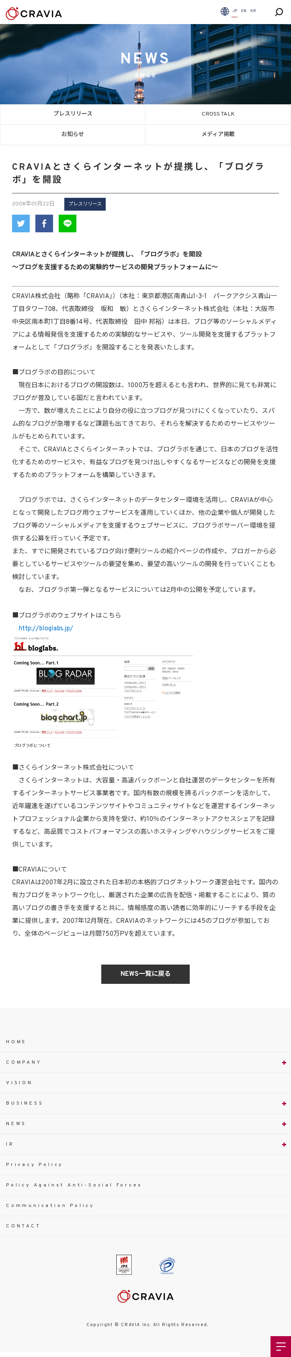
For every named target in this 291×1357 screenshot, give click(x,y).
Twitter (21, 223)
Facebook (44, 223)
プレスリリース (72, 114)
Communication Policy (50, 1206)
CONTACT (23, 1226)
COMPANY (24, 1062)
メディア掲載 (218, 134)
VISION (19, 1083)
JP (234, 11)
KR (253, 11)
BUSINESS (24, 1103)
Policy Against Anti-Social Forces (74, 1185)
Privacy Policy (34, 1165)
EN (243, 11)
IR (10, 1144)
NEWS (16, 1124)
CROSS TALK (218, 114)
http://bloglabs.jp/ (45, 629)
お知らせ (72, 134)
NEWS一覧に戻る (146, 974)
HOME (16, 1042)
